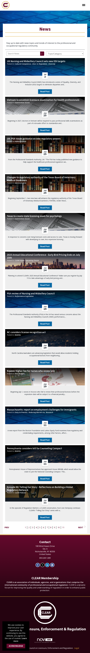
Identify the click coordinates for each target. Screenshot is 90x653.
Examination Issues (22, 102)
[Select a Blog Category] (65, 54)
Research (49, 412)
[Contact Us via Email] (52, 565)
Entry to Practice (21, 412)
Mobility (18, 335)
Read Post (45, 91)
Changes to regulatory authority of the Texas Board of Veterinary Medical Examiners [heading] (41, 179)
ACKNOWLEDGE (16, 646)
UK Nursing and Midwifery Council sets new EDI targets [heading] (36, 61)
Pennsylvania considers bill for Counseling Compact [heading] (34, 448)
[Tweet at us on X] (42, 565)
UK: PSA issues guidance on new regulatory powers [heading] (34, 138)
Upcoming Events (32, 260)
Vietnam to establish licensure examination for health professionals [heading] (43, 100)
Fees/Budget (19, 373)
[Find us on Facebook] (38, 565)
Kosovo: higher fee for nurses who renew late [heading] (31, 371)
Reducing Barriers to (37, 412)
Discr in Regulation (39, 64)
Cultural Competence (23, 64)
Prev (7, 527)
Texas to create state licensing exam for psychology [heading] (34, 216)
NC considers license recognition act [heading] (26, 332)
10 (59, 527)
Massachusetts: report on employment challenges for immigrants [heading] (41, 409)
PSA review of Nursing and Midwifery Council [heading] (31, 293)
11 (63, 527)
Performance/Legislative (24, 296)
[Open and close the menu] (48, 5)
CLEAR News (19, 260)
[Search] (42, 54)
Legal (76, 648)
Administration (20, 141)
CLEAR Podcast (20, 493)
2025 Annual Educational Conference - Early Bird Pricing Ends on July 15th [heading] (43, 256)
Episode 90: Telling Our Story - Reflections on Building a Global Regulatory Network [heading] (40, 489)
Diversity (51, 64)
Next (81, 527)
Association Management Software (45, 640)
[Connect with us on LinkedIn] (47, 565)
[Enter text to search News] (23, 54)
